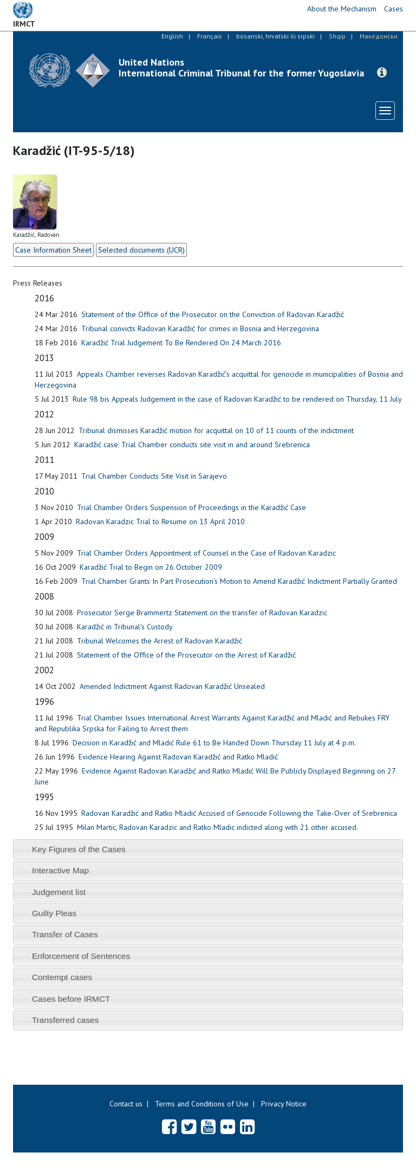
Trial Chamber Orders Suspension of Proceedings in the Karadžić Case (191, 507)
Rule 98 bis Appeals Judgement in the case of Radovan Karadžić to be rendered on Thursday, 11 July (237, 399)
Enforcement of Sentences (81, 956)
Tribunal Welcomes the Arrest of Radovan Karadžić (159, 641)
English (172, 36)
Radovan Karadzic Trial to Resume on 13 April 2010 (160, 521)
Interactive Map (60, 870)
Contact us (125, 1104)
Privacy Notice (284, 1104)
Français (209, 36)
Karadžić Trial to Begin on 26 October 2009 (151, 567)
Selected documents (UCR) (141, 250)
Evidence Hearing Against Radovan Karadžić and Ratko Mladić (178, 757)
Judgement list (59, 892)
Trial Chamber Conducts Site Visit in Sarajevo (154, 476)
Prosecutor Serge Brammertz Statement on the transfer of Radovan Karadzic (202, 612)
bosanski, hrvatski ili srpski (275, 36)
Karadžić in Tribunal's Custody (125, 627)
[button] (382, 72)
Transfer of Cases (65, 934)
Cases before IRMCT (71, 998)
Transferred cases (65, 1020)
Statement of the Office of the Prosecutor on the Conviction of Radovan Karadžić (212, 314)
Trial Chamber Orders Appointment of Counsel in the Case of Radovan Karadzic (206, 553)
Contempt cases (62, 977)
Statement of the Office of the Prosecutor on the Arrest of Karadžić (186, 655)
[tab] (208, 849)
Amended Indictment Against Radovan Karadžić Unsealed (172, 686)
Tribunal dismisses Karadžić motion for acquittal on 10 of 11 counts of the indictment (216, 430)
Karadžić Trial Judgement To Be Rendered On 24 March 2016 (181, 342)
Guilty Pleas (54, 913)
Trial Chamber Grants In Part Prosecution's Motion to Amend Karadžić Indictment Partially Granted (239, 581)
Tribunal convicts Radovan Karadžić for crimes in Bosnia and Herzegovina (200, 328)
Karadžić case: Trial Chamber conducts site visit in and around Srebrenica (192, 444)
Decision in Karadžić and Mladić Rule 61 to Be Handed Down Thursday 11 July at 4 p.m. (214, 743)
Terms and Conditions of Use (202, 1104)
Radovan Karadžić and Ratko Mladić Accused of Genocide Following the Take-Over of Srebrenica (239, 813)
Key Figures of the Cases (79, 849)
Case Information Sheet (53, 250)
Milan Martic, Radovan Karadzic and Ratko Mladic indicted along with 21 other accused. (217, 827)
